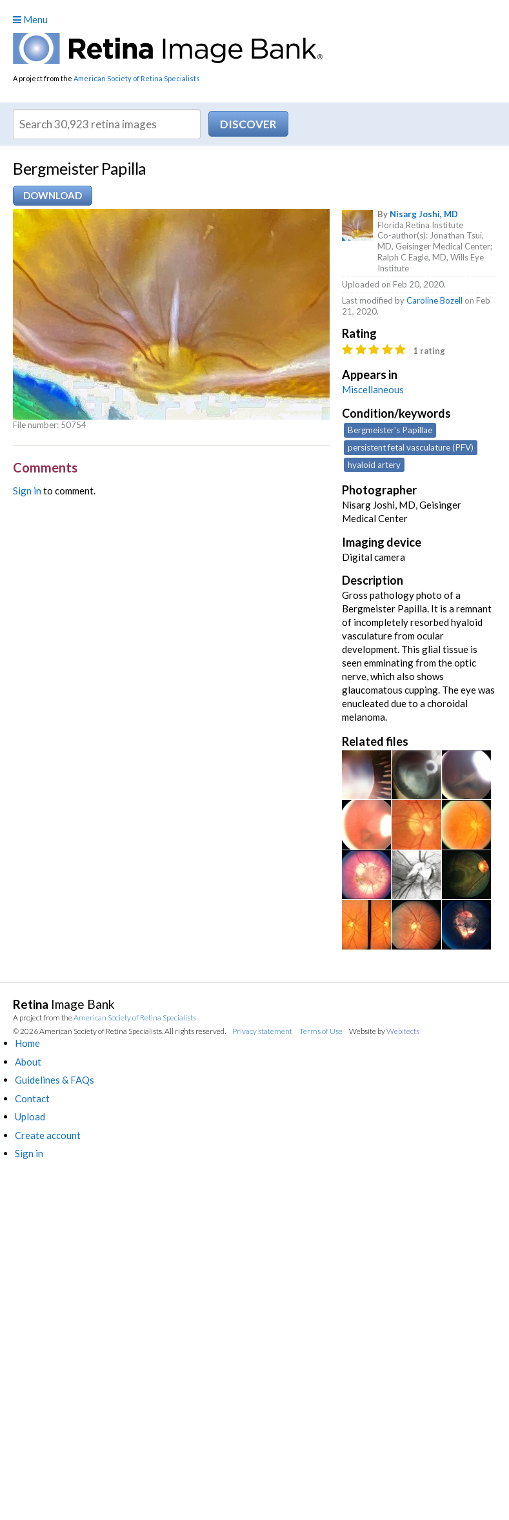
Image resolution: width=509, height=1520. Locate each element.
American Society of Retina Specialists (137, 78)
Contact (32, 1098)
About (28, 1061)
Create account (48, 1135)
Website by (384, 1031)
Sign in (27, 490)
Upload (30, 1116)
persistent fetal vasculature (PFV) (411, 447)
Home (27, 1043)
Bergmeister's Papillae (390, 430)
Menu (30, 19)
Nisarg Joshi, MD (424, 214)
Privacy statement (262, 1031)
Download (52, 195)
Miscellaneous (373, 389)
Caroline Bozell (434, 300)
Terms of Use (321, 1031)
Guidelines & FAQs (54, 1080)
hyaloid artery (374, 465)
